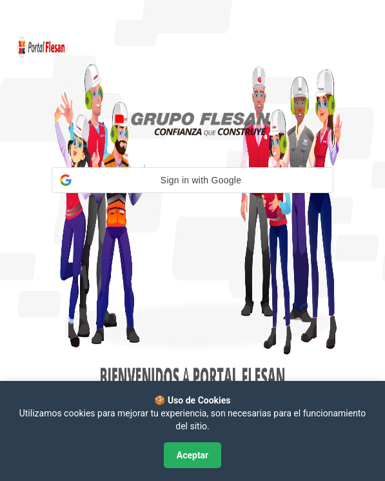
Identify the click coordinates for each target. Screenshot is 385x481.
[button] (192, 180)
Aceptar (193, 455)
